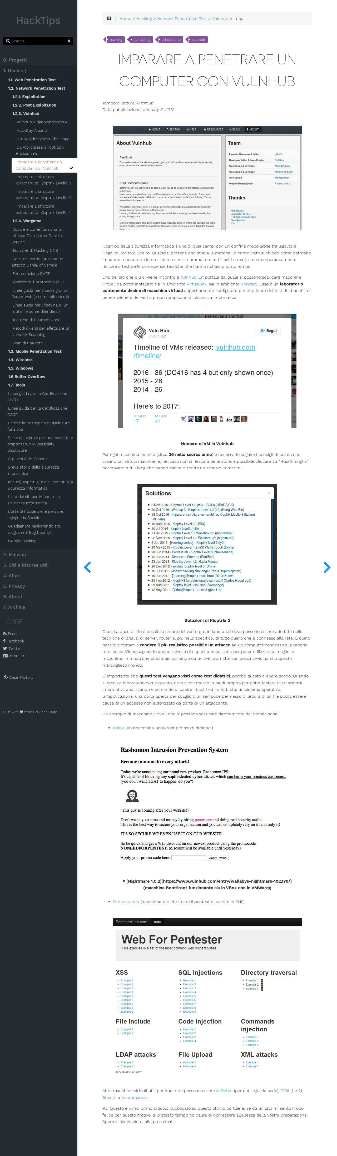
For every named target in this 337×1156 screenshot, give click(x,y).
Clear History (19, 677)
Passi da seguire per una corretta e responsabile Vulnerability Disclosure (41, 444)
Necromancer (136, 1094)
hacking (118, 40)
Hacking (146, 19)
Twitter (13, 648)
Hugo (54, 712)
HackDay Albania (33, 130)
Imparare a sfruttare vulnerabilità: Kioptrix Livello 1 (44, 209)
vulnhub (200, 40)
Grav (38, 712)
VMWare (250, 283)
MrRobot (226, 1087)
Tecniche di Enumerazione (37, 320)
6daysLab (124, 727)
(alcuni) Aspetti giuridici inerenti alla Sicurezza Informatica (41, 485)
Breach (111, 1094)
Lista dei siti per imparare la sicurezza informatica (34, 499)
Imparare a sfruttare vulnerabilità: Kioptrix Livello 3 (44, 179)
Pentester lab (128, 900)
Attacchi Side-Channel (29, 458)
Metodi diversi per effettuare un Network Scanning (42, 331)
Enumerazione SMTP (32, 273)
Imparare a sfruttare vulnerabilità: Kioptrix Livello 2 (44, 194)
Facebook (14, 641)
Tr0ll (287, 1087)
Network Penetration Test (184, 19)
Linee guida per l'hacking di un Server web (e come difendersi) (41, 293)
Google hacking (23, 541)
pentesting (143, 40)
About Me (16, 656)
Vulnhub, (190, 276)
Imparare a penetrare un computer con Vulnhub (46, 165)
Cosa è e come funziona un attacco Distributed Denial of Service (39, 235)
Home (127, 19)
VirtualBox (198, 283)
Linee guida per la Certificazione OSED (38, 396)
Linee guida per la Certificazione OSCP (38, 411)
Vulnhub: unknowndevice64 (43, 122)
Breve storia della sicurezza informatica (34, 470)
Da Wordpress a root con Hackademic (41, 150)
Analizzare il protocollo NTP (39, 282)
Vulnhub (222, 19)
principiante (172, 40)
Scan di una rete (28, 343)
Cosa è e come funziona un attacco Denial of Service (38, 262)
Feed (11, 633)
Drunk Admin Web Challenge (44, 139)
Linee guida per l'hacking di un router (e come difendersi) (41, 308)
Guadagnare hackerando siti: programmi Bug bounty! (35, 529)
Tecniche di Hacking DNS (36, 250)
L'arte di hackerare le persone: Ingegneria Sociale (36, 514)
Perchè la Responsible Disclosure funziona (39, 426)
